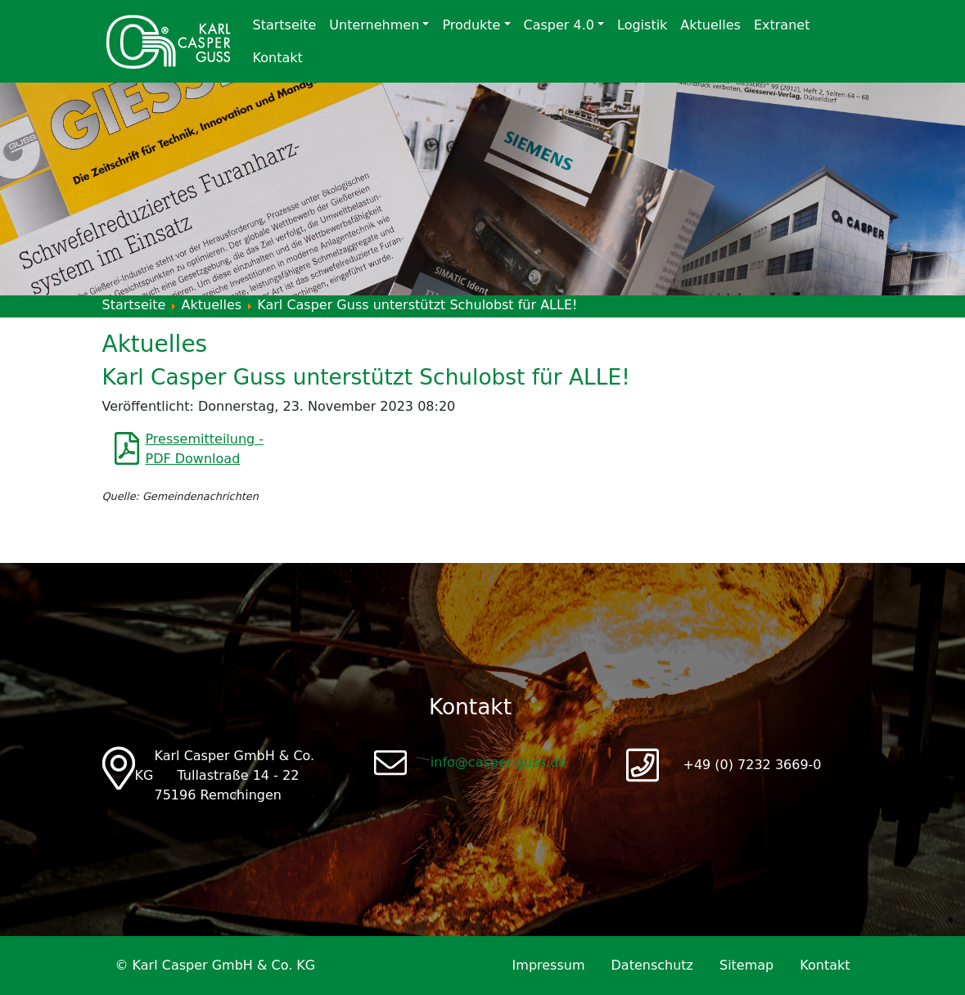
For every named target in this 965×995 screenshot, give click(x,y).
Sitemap (746, 965)
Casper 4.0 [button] (559, 25)
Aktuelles (710, 25)
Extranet (782, 25)
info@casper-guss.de (498, 762)
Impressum (548, 965)
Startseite (285, 25)
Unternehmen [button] (374, 25)
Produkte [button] (471, 25)
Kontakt (278, 57)
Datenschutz (652, 965)
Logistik (642, 25)
